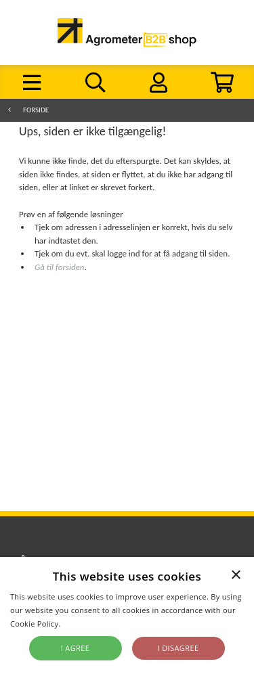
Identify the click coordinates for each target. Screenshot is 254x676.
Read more (83, 623)
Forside (36, 110)
